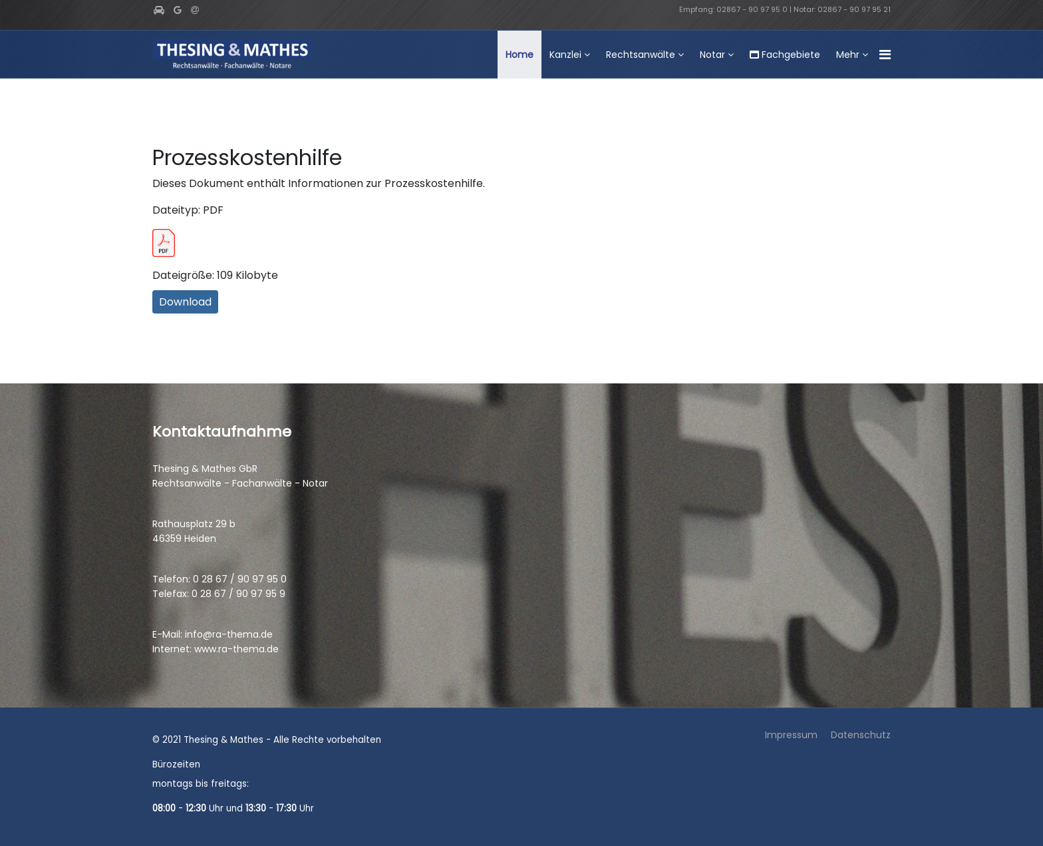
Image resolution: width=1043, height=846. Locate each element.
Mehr (847, 54)
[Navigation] (885, 55)
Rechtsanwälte (640, 54)
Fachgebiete (785, 54)
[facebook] (159, 10)
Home (519, 54)
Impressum (791, 734)
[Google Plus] (178, 10)
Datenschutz (861, 734)
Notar (712, 54)
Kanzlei (565, 54)
